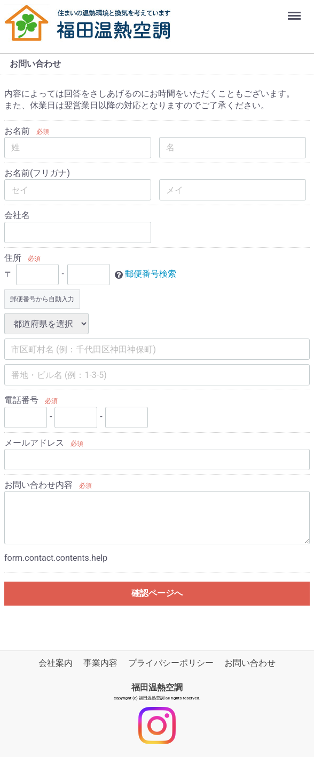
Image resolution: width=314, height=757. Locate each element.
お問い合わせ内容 (38, 485)
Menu (295, 11)
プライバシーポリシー (171, 663)
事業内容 (100, 663)
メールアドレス (34, 443)
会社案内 (55, 663)
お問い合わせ (250, 663)
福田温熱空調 (157, 687)
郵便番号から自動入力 (42, 299)
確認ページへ (157, 593)
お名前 (17, 131)
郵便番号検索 (150, 274)
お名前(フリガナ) (37, 173)
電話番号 (21, 400)
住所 (12, 258)
